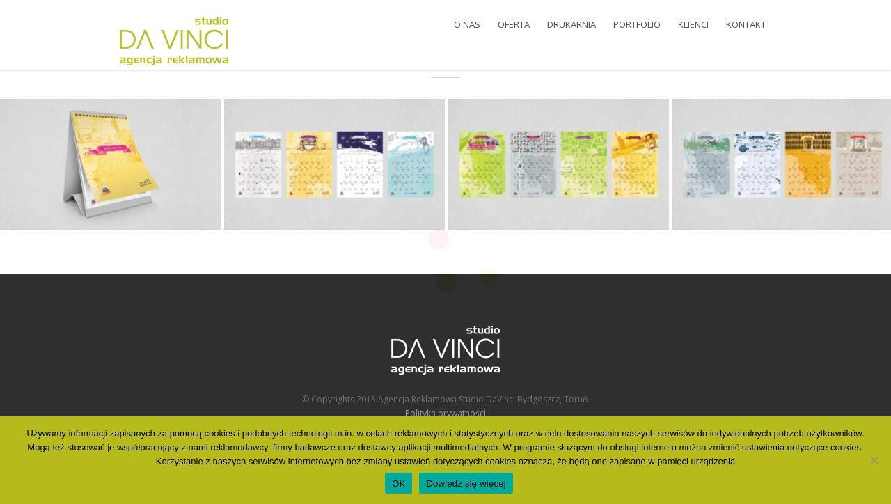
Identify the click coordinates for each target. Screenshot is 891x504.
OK (398, 483)
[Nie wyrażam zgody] (874, 460)
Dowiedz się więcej (465, 483)
